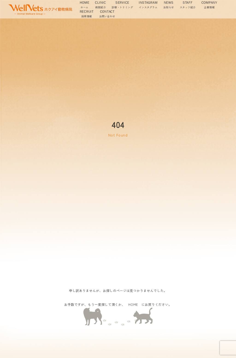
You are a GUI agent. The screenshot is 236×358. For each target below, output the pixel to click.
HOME (133, 304)
